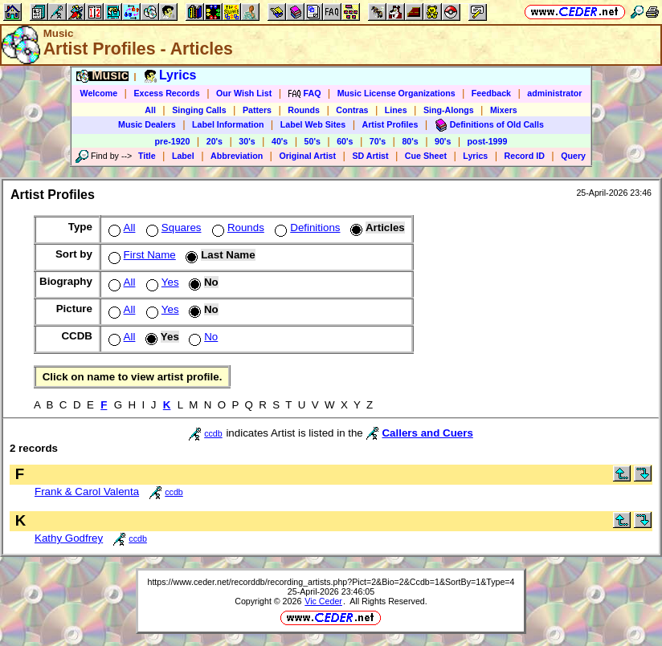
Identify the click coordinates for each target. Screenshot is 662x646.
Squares (172, 227)
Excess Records (166, 93)
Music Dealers (147, 124)
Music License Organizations (396, 93)
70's (378, 141)
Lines (396, 110)
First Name (140, 255)
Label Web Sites (313, 124)
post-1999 (488, 141)
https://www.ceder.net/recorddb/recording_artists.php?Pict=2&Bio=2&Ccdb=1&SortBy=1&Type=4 (330, 582)
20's (214, 141)
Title (147, 155)
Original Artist (307, 155)
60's (345, 141)
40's (280, 141)
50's (312, 141)
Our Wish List (244, 93)
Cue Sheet (426, 155)
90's (443, 141)
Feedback (491, 93)
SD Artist (370, 155)
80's (410, 141)
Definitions (306, 227)
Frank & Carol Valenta (87, 492)
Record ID (525, 155)
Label (183, 155)
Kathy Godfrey (69, 538)
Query (573, 155)
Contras (352, 110)
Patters (257, 110)
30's (247, 141)
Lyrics (475, 155)
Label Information (228, 124)
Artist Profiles (390, 124)
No (202, 337)
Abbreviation (236, 155)
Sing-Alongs (448, 110)
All (150, 110)
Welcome (99, 93)
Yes (161, 282)
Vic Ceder (323, 601)
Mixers (503, 110)
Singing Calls (199, 110)
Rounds (304, 110)
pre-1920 (172, 141)
